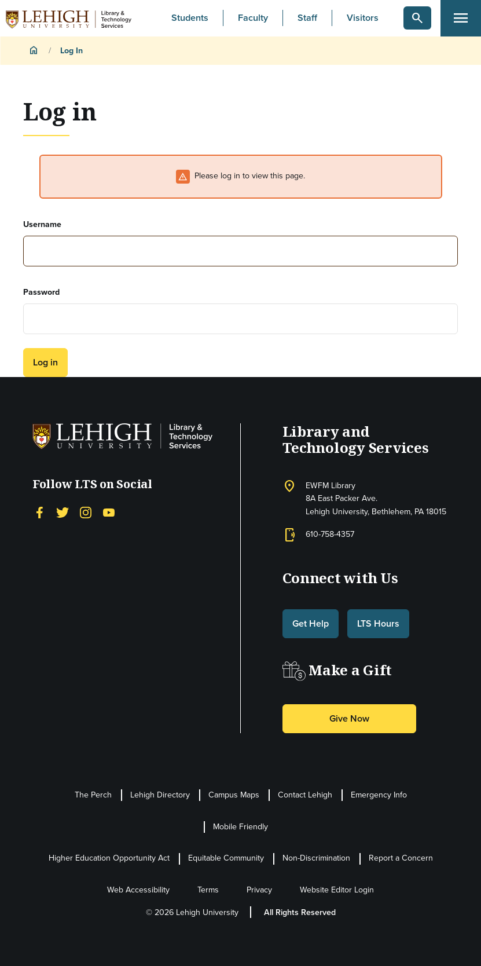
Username (42, 224)
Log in (45, 362)
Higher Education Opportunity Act (109, 858)
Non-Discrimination (316, 858)
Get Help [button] (310, 623)
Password (41, 292)
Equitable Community (226, 858)
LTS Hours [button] (378, 623)
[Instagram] (86, 511)
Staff (307, 17)
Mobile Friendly (240, 827)
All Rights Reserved (300, 912)
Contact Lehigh (305, 795)
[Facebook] (39, 511)
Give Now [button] (349, 718)
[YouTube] (109, 511)
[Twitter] (62, 511)
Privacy (259, 890)
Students (189, 17)
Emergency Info (379, 795)
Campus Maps (233, 795)
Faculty (253, 17)
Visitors (363, 17)
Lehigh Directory (160, 795)
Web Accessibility (138, 890)
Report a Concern (401, 858)
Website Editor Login (337, 890)
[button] (417, 18)
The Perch (93, 795)
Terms (208, 890)
